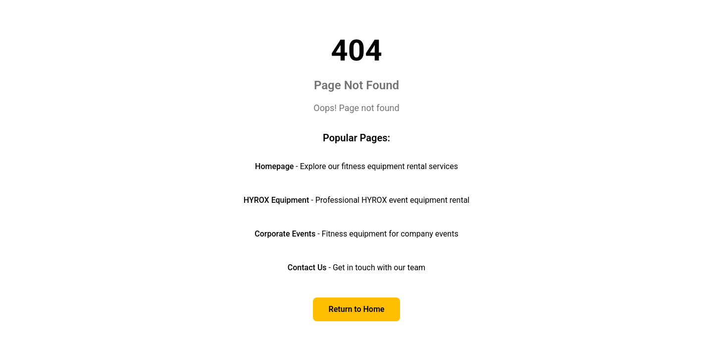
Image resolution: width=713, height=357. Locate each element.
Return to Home (357, 309)
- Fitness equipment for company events (356, 233)
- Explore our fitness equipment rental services (356, 166)
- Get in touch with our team (356, 267)
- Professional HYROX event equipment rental (357, 200)
